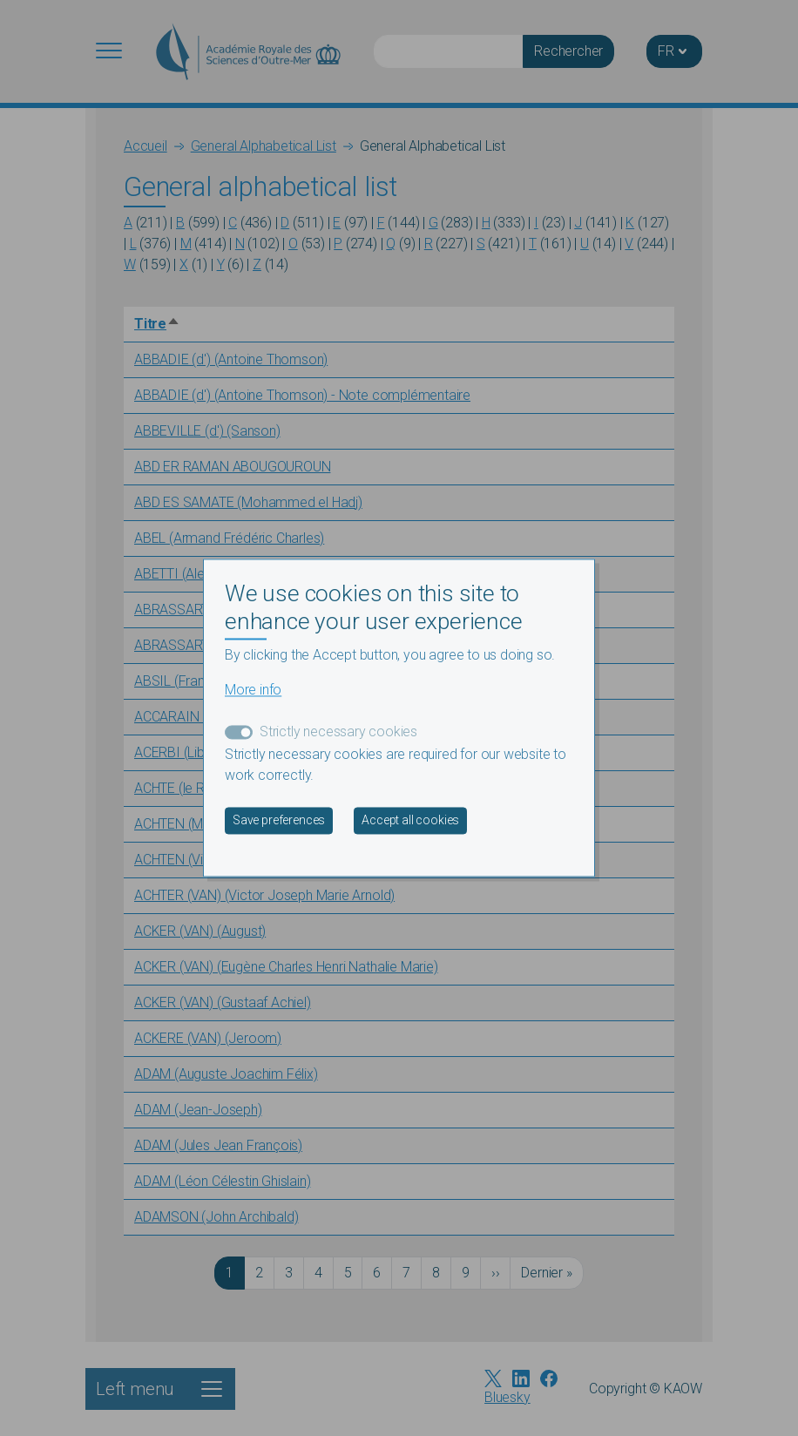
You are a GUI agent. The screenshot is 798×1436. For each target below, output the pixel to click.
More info (253, 690)
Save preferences (279, 821)
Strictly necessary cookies (338, 732)
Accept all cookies (410, 821)
